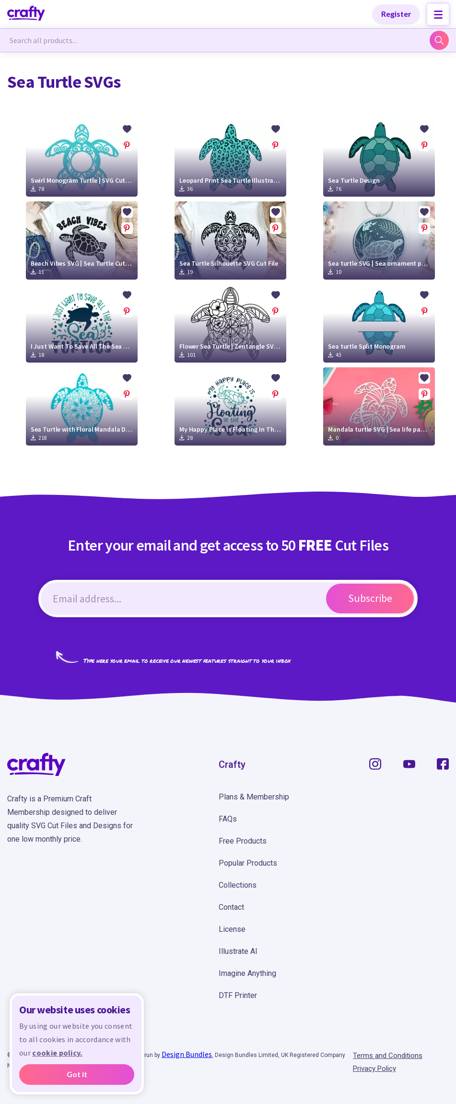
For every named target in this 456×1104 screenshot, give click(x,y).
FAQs (228, 818)
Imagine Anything (247, 973)
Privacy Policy (374, 1068)
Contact (231, 907)
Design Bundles (187, 1054)
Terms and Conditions (387, 1055)
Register (396, 13)
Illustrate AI (238, 951)
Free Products (243, 841)
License (232, 929)
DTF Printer (238, 995)
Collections (238, 885)
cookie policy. (57, 1052)
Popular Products (248, 863)
